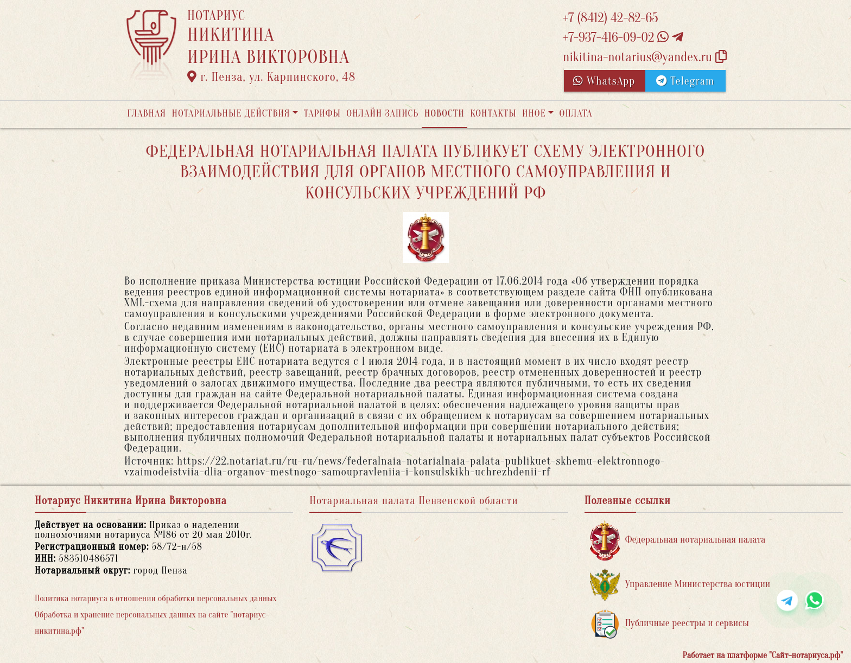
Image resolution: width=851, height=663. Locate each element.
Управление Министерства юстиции (680, 585)
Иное (534, 113)
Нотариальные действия (231, 113)
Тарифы (322, 113)
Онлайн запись (382, 113)
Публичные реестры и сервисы (669, 624)
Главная (146, 113)
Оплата (576, 113)
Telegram (685, 81)
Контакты (493, 113)
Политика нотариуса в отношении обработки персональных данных (156, 598)
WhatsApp (604, 81)
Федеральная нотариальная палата (678, 540)
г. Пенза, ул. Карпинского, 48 (271, 77)
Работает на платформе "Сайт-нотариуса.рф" (763, 655)
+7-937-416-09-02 (623, 37)
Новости (444, 113)
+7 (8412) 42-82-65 (610, 18)
